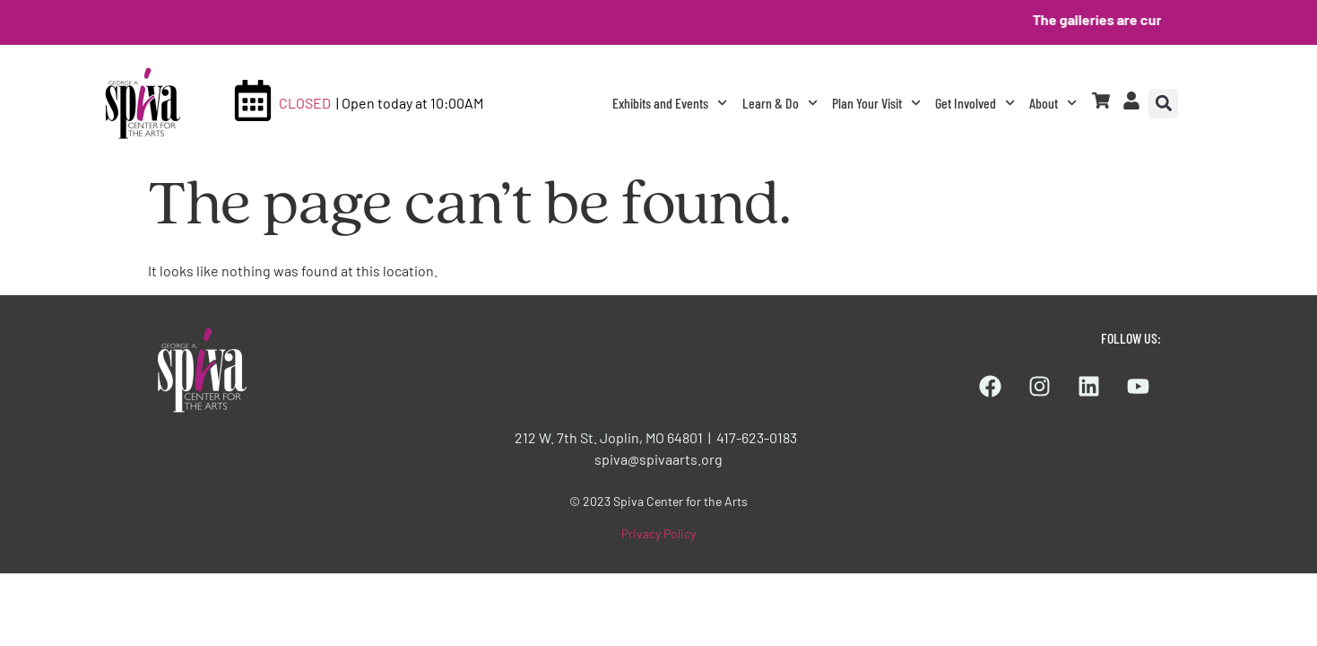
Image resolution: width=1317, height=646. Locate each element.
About (1053, 103)
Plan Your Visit (876, 103)
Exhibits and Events (669, 103)
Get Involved (975, 103)
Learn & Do (780, 103)
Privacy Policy (658, 533)
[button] (1163, 103)
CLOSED (305, 102)
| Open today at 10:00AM (409, 102)
